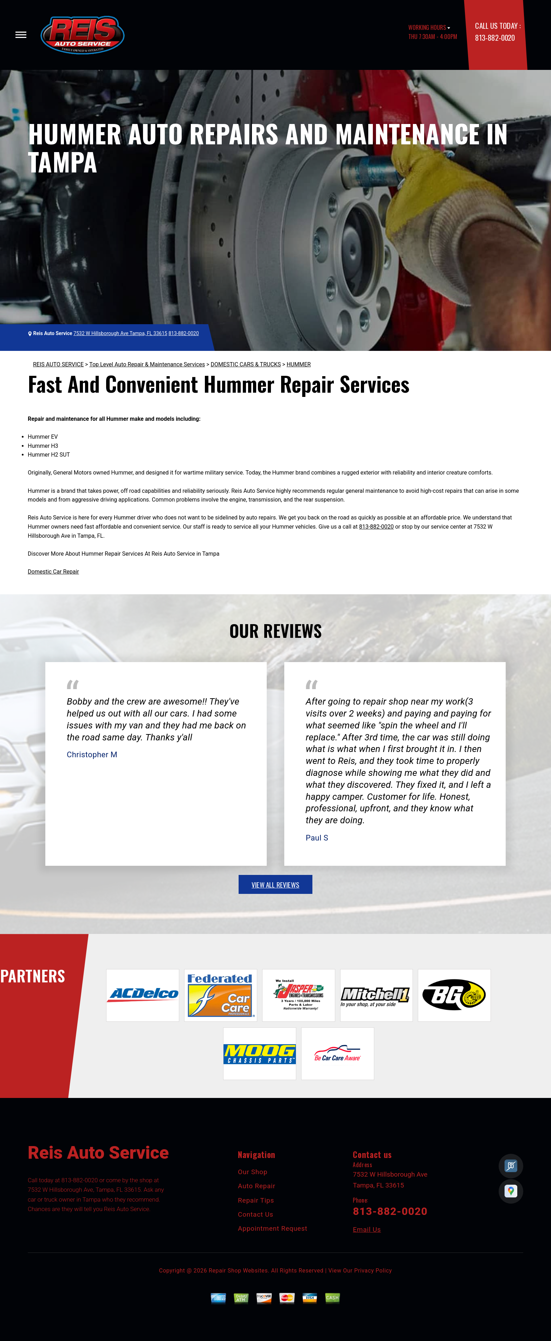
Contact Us (255, 1214)
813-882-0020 (494, 37)
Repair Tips (256, 1200)
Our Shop (252, 1172)
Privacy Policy (373, 1270)
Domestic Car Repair (53, 571)
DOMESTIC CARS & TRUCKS (245, 364)
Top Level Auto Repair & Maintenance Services (147, 364)
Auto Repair (257, 1186)
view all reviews (275, 884)
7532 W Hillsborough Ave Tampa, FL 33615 (120, 333)
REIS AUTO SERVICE (58, 364)
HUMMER (299, 364)
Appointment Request (272, 1228)
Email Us (367, 1229)
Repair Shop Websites (238, 1270)
